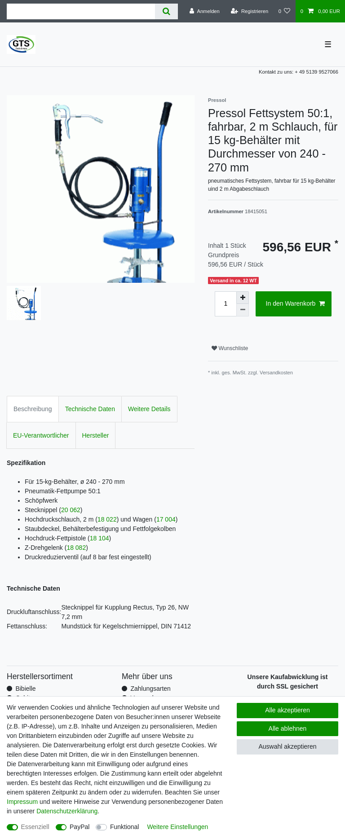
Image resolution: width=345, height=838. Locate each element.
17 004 (166, 519)
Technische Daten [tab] (90, 408)
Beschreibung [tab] (32, 408)
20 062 (70, 509)
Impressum (22, 801)
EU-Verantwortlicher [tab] (41, 435)
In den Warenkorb (295, 304)
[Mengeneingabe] (225, 303)
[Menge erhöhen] (242, 297)
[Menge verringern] (242, 310)
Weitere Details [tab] (149, 408)
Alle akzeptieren (287, 710)
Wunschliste (230, 348)
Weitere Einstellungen (177, 826)
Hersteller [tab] (95, 435)
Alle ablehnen (288, 728)
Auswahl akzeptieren (287, 746)
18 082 (76, 547)
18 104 (99, 538)
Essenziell (35, 826)
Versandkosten (276, 372)
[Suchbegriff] (81, 11)
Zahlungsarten (150, 688)
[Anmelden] (205, 11)
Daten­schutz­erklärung (66, 811)
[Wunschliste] (284, 11)
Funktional (124, 826)
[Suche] (166, 11)
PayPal (79, 826)
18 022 (107, 519)
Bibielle (25, 688)
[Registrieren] (249, 11)
